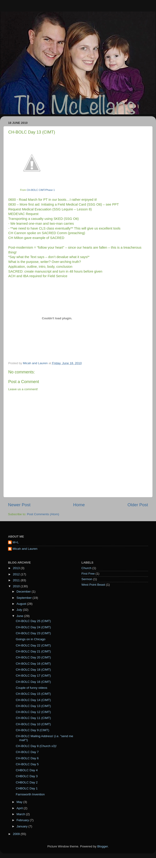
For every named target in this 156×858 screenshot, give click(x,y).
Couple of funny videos (31, 687)
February (23, 820)
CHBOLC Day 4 (27, 770)
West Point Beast (93, 584)
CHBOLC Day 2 (27, 782)
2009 (17, 834)
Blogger (102, 846)
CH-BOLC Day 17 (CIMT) (33, 675)
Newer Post (19, 504)
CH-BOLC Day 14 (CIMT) (33, 700)
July (20, 609)
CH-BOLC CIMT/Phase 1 (41, 190)
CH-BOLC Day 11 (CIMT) (33, 718)
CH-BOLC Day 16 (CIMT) (33, 663)
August (22, 603)
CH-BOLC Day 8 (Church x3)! (36, 746)
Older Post (138, 504)
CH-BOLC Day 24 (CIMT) (33, 627)
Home (79, 504)
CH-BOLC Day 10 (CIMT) (33, 724)
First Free (88, 573)
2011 (17, 580)
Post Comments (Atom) (43, 514)
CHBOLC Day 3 (27, 776)
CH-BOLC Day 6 (27, 758)
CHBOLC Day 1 (27, 788)
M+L (16, 542)
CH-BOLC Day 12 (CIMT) (33, 712)
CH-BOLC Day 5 (27, 764)
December (24, 591)
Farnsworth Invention (30, 794)
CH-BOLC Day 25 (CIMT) (33, 621)
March (21, 814)
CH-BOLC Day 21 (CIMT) (33, 651)
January (22, 826)
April (20, 808)
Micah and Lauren (25, 548)
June (20, 616)
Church (86, 568)
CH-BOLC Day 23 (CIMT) (33, 633)
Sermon (86, 579)
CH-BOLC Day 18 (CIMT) (33, 669)
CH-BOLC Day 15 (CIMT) (33, 693)
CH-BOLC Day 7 (27, 752)
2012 (17, 574)
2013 (17, 568)
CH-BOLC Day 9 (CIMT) (32, 730)
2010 (17, 586)
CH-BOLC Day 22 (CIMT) (33, 645)
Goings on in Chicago (30, 639)
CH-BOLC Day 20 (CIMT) (33, 657)
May (20, 802)
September (25, 597)
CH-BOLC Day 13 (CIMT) (33, 706)
